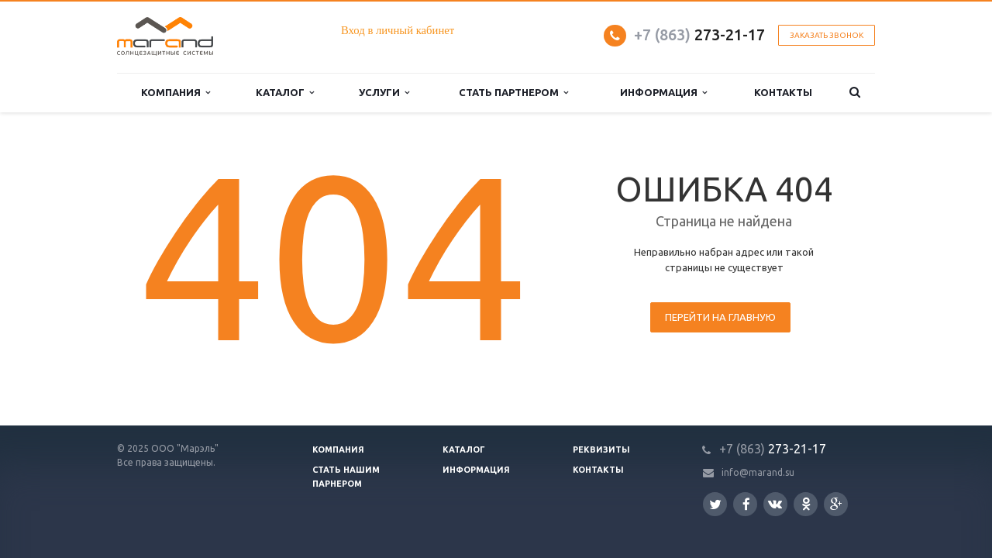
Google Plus (836, 504)
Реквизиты (601, 449)
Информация (476, 469)
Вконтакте (775, 503)
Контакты (598, 469)
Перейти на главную (720, 317)
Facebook (746, 504)
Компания (338, 449)
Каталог (464, 449)
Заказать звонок (826, 35)
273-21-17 (699, 34)
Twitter (715, 504)
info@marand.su (758, 472)
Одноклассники (806, 503)
